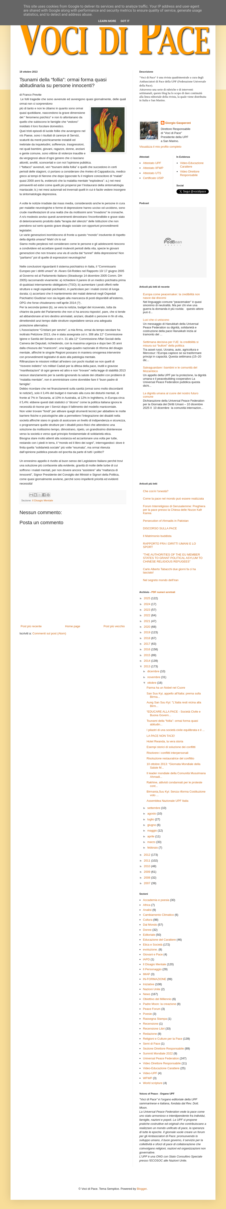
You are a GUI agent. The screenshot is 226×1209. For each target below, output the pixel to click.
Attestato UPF (152, 163)
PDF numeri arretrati (163, 592)
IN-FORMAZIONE (154, 979)
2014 (147, 660)
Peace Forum (151, 1009)
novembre (154, 677)
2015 (147, 655)
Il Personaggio (152, 969)
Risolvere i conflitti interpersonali (167, 752)
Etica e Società (152, 944)
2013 (147, 666)
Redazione (150, 1033)
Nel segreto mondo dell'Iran (161, 580)
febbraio (153, 847)
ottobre (152, 682)
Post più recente (31, 626)
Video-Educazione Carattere (192, 164)
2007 (147, 883)
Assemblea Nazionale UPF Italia (167, 800)
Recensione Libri (154, 1028)
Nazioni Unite (151, 989)
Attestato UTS (152, 173)
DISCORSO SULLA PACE (160, 528)
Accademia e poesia (156, 900)
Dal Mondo (150, 924)
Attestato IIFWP (153, 168)
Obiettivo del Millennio (157, 999)
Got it (125, 21)
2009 (147, 871)
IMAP (146, 974)
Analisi (147, 910)
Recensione (150, 1023)
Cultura (147, 919)
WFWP (147, 1078)
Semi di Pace (151, 1043)
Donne (147, 929)
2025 (147, 598)
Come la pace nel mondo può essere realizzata (173, 498)
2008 (147, 877)
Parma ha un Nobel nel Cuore (165, 687)
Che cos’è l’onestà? (155, 491)
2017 (147, 643)
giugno (152, 825)
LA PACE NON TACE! (160, 735)
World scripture (152, 1083)
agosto (152, 813)
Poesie (147, 1013)
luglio (151, 819)
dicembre (153, 671)
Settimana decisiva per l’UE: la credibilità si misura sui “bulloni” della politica (170, 343)
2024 (147, 604)
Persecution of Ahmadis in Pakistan (166, 520)
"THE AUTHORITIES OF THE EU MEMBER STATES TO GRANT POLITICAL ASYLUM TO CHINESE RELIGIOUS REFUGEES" (172, 558)
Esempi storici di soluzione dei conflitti (170, 747)
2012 (147, 854)
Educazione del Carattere (159, 939)
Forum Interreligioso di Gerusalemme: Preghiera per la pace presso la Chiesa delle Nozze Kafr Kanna (174, 509)
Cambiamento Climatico (158, 914)
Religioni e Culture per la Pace (162, 1038)
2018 (147, 638)
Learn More (107, 21)
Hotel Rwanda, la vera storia (164, 741)
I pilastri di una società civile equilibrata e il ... (175, 730)
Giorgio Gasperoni (178, 123)
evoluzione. (150, 949)
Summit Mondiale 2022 (158, 1053)
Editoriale (149, 934)
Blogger (142, 1188)
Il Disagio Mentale (42, 500)
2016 (147, 649)
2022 (147, 615)
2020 (147, 626)
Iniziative (148, 984)
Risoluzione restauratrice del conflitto (170, 758)
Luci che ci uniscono (156, 319)
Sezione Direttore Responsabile (163, 1048)
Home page (72, 626)
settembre (154, 808)
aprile (151, 836)
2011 (147, 860)
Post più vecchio (114, 626)
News (146, 994)
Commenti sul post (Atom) (49, 633)
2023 (147, 609)
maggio (152, 830)
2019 (147, 632)
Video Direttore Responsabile (189, 173)
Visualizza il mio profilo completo (160, 146)
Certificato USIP (153, 178)
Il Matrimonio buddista (157, 536)
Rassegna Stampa (155, 1018)
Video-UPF (150, 1073)
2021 (147, 621)
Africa (146, 905)
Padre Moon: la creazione (159, 1004)
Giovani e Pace (153, 954)
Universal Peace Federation (161, 1058)
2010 (147, 866)
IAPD (146, 959)
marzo (151, 842)
